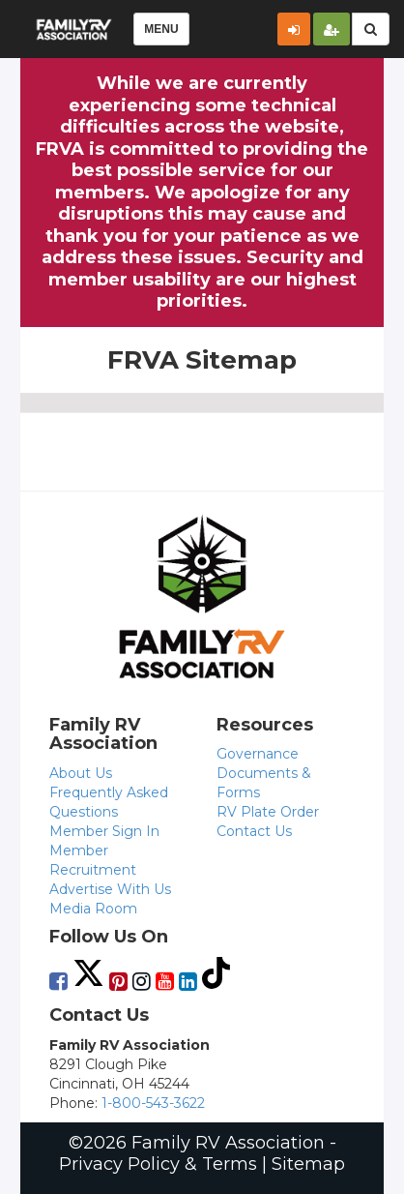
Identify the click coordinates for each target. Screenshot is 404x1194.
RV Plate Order (267, 812)
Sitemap (308, 1164)
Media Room (93, 908)
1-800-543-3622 (153, 1103)
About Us (80, 773)
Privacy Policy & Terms (158, 1164)
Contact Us (254, 831)
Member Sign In (104, 831)
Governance (257, 753)
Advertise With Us (110, 889)
